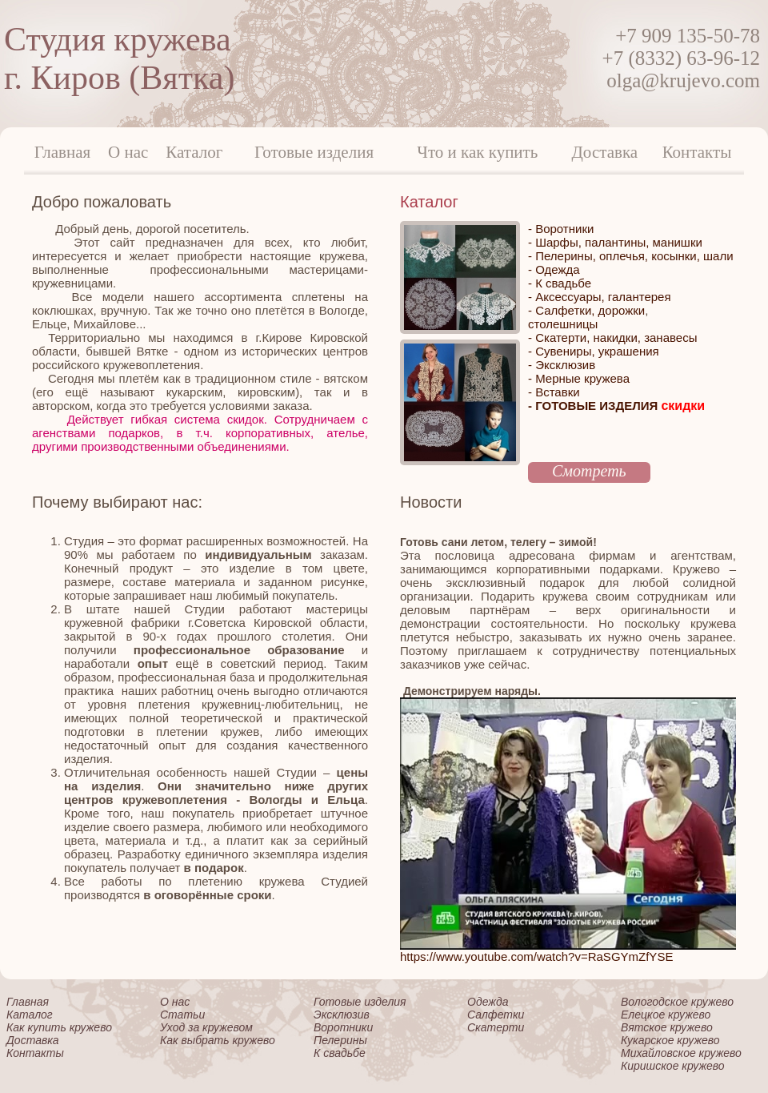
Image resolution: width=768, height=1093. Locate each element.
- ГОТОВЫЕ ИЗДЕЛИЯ (616, 405)
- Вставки (554, 392)
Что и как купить (477, 152)
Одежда (487, 1001)
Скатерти (495, 1027)
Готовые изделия (314, 152)
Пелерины (340, 1040)
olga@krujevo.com (683, 80)
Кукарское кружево (670, 1040)
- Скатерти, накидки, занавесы (612, 337)
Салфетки (495, 1014)
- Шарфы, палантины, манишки (615, 242)
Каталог (194, 152)
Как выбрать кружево (217, 1040)
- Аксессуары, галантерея (599, 296)
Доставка (605, 152)
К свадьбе (340, 1053)
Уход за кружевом (206, 1027)
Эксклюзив (342, 1014)
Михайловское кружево (681, 1053)
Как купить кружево (59, 1027)
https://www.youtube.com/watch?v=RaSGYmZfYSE (536, 956)
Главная (62, 152)
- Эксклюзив (561, 365)
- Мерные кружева (579, 378)
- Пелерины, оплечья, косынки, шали (631, 256)
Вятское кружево (667, 1027)
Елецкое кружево (665, 1014)
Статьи (182, 1014)
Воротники (343, 1027)
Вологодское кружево (677, 1001)
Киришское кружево (673, 1065)
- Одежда (554, 269)
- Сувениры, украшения (593, 351)
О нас (128, 152)
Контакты (697, 152)
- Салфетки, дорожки (586, 310)
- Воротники (561, 228)
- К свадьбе (559, 283)
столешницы (563, 324)
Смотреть (589, 471)
